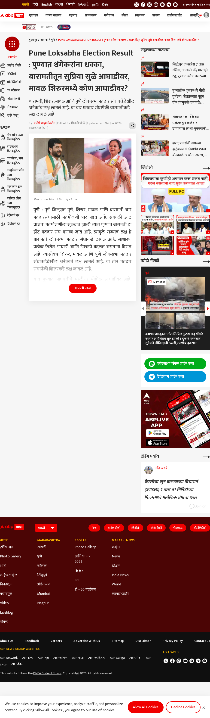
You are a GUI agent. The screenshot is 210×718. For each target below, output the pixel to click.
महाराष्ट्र (73, 15)
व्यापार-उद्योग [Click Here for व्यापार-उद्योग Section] (120, 594)
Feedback (32, 641)
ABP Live (27, 657)
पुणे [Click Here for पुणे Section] (39, 556)
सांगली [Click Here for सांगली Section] (41, 547)
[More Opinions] (206, 456)
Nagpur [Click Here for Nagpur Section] (43, 603)
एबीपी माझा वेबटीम (44, 123)
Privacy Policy (173, 641)
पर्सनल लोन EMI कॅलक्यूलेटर (10, 203)
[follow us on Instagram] (162, 4)
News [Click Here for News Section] (116, 556)
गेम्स (94, 527)
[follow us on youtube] (156, 4)
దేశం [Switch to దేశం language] (105, 4)
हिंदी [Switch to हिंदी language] (35, 4)
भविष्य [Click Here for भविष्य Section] (4, 622)
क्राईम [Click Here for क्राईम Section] (116, 547)
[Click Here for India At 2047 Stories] (64, 27)
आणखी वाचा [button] (82, 288)
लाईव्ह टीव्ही (10, 65)
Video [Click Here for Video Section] (4, 603)
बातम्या (44, 39)
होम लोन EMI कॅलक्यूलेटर (11, 137)
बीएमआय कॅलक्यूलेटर (10, 148)
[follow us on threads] (149, 4)
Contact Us (202, 641)
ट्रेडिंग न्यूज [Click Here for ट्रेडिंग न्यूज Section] (6, 547)
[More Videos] (206, 168)
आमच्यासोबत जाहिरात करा (196, 4)
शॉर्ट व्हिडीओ (10, 82)
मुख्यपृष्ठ (33, 15)
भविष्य (156, 15)
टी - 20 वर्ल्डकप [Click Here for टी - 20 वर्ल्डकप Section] (85, 589)
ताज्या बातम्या (53, 15)
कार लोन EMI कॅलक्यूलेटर (11, 188)
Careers (56, 641)
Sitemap (118, 641)
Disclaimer (143, 641)
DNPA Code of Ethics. (47, 673)
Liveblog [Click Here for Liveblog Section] (6, 612)
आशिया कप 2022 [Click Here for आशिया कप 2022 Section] (83, 559)
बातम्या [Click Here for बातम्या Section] (4, 540)
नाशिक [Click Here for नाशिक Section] (42, 566)
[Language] (46, 528)
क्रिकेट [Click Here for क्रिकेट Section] (79, 571)
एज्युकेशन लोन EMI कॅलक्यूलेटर (12, 175)
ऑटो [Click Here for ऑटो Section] (3, 566)
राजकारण (91, 15)
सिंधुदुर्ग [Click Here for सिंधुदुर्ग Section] (42, 575)
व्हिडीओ (8, 74)
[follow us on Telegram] (169, 4)
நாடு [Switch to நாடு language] (95, 4)
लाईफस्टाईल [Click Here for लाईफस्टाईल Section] (8, 575)
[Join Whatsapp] (175, 4)
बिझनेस (140, 15)
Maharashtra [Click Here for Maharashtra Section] (48, 540)
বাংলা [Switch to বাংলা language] (59, 4)
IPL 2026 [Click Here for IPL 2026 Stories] (46, 27)
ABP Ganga (117, 657)
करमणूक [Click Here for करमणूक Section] (6, 594)
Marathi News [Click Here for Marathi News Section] (123, 540)
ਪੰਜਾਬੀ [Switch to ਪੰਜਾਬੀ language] (70, 4)
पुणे (53, 39)
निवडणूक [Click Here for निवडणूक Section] (6, 584)
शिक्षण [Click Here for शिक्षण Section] (116, 566)
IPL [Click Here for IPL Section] (77, 580)
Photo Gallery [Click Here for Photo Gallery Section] (10, 556)
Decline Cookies (183, 707)
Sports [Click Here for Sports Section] (80, 540)
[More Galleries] (206, 261)
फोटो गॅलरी (10, 99)
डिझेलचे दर (10, 224)
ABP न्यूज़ (43, 657)
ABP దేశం (17, 664)
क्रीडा (125, 15)
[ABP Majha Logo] (12, 15)
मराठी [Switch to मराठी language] (25, 4)
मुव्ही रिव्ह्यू (9, 115)
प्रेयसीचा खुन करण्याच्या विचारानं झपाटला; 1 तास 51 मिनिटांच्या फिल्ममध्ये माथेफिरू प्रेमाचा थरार (171, 489)
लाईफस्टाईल (174, 15)
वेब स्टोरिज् (10, 90)
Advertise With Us (86, 641)
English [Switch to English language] (46, 4)
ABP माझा (78, 657)
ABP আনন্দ (60, 657)
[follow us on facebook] (143, 4)
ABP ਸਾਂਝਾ (135, 657)
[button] (12, 48)
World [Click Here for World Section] (116, 584)
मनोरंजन (109, 15)
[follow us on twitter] (136, 4)
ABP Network (9, 657)
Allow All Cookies (145, 707)
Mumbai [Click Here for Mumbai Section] (43, 594)
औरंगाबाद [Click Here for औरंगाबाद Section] (43, 584)
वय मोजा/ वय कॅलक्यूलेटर (11, 160)
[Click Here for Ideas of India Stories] (29, 27)
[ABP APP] (157, 433)
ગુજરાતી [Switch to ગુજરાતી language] (83, 4)
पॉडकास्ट (9, 107)
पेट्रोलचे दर (9, 215)
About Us (6, 641)
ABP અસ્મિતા (96, 657)
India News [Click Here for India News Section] (120, 575)
